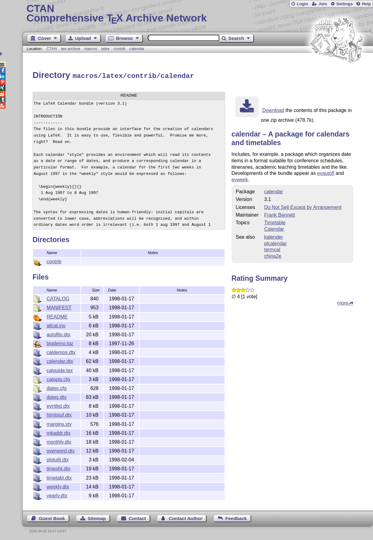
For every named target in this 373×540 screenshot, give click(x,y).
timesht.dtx (58, 467)
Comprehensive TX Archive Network (197, 14)
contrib (119, 48)
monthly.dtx (59, 441)
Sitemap (97, 517)
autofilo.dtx (58, 333)
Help (366, 4)
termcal (272, 248)
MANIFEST (59, 306)
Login (302, 4)
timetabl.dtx (59, 477)
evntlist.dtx (58, 405)
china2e (272, 255)
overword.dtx (61, 450)
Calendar (274, 228)
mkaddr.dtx (59, 432)
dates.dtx (57, 396)
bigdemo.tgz (60, 342)
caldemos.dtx (61, 351)
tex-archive (70, 48)
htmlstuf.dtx (59, 414)
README (57, 315)
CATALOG (58, 297)
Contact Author (185, 517)
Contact (137, 517)
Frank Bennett (279, 214)
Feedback (236, 517)
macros (90, 48)
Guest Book (52, 517)
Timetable (275, 221)
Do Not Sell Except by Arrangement (302, 206)
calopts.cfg (58, 378)
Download (273, 109)
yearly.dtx (57, 494)
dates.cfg (57, 387)
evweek (240, 178)
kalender (273, 236)
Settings (344, 4)
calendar (136, 48)
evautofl (325, 172)
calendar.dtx (60, 360)
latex (105, 48)
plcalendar (275, 242)
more (342, 302)
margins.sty (59, 423)
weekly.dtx (58, 485)
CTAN (52, 48)
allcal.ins (56, 324)
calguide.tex (60, 369)
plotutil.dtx (58, 458)
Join (322, 4)
